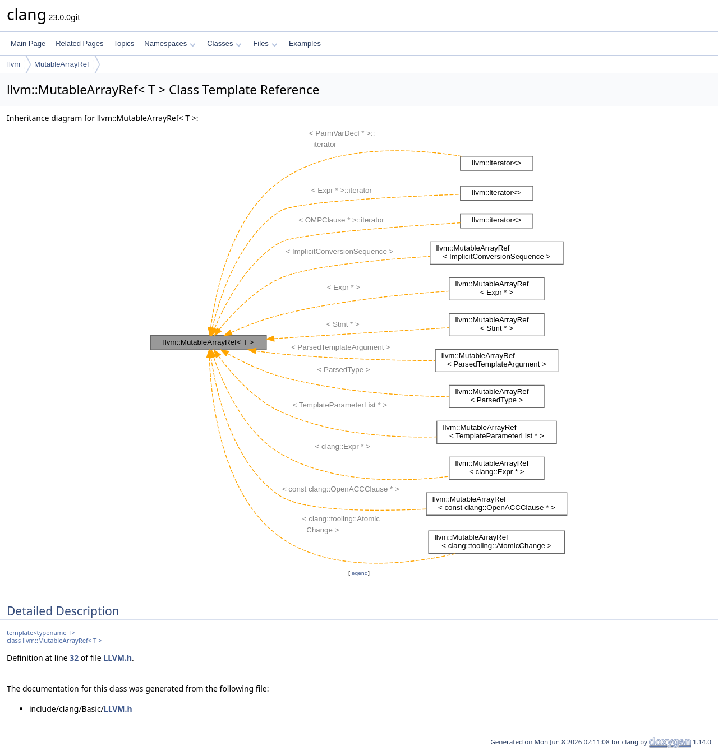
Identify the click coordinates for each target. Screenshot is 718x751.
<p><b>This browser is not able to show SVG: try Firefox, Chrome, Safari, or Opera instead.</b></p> (359, 345)
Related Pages (79, 43)
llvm (13, 64)
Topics (123, 43)
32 (74, 657)
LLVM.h (117, 657)
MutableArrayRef (61, 64)
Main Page (28, 43)
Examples (305, 43)
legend (359, 573)
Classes (224, 43)
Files (265, 43)
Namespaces (169, 43)
